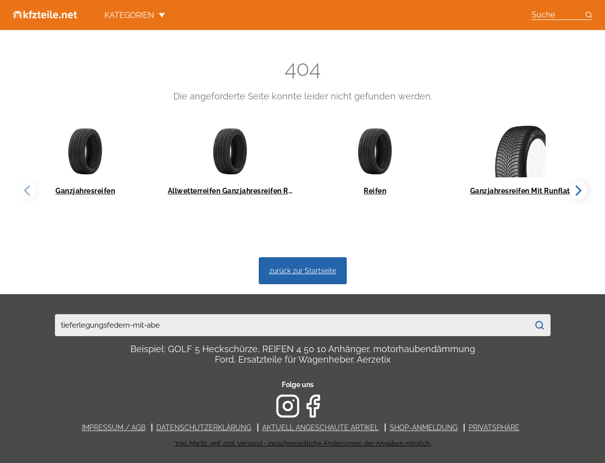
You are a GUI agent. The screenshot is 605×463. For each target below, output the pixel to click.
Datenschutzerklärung (203, 428)
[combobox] (292, 325)
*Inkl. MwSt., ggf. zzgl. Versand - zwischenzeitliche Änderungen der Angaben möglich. (302, 443)
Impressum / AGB (113, 428)
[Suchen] (540, 325)
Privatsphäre (494, 428)
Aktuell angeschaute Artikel (320, 428)
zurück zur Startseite (302, 270)
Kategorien (134, 15)
